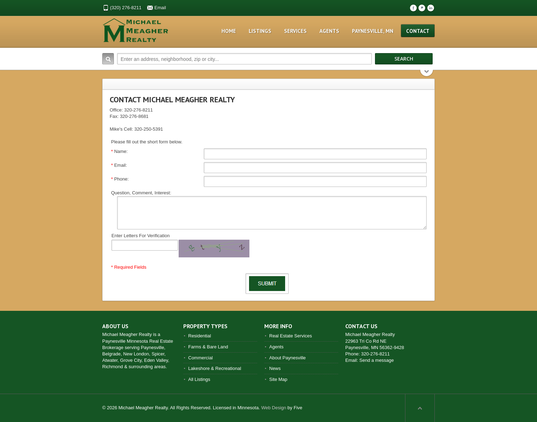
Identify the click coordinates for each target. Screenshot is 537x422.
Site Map (278, 379)
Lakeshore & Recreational (214, 368)
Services (295, 31)
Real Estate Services (290, 335)
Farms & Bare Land (208, 346)
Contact (417, 31)
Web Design (273, 407)
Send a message (376, 360)
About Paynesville (287, 357)
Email (160, 7)
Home (228, 31)
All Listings (199, 379)
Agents (329, 31)
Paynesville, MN (372, 31)
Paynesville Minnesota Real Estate (137, 341)
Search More (427, 74)
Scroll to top (420, 408)
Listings (260, 31)
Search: (108, 58)
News (275, 368)
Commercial (200, 357)
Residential (199, 335)
